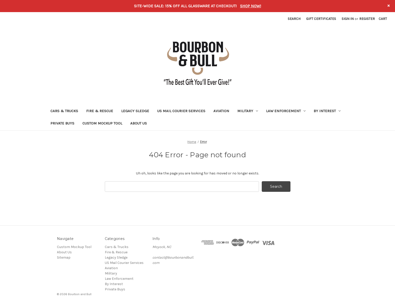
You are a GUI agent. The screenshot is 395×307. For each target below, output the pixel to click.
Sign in (348, 19)
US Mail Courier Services (181, 111)
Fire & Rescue (99, 111)
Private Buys (62, 123)
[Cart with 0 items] (383, 19)
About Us (138, 123)
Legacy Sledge (135, 111)
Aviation (221, 111)
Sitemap (64, 257)
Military (247, 111)
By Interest (327, 111)
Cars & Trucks (64, 111)
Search (294, 19)
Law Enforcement (286, 111)
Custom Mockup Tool (102, 123)
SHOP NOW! (250, 6)
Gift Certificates (321, 19)
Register (367, 19)
